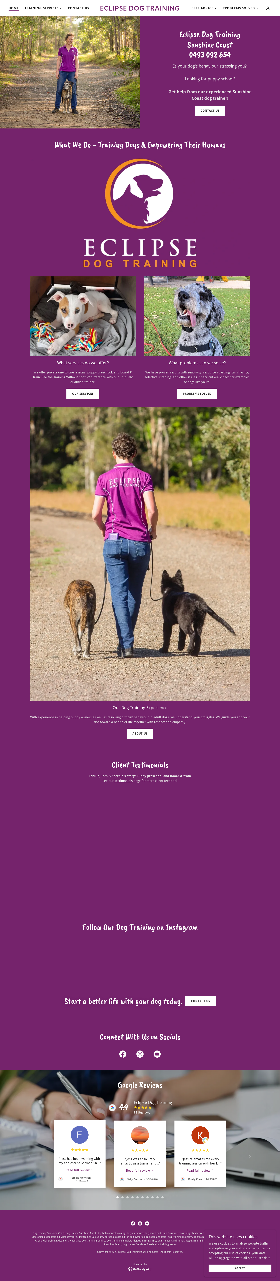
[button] (43, 8)
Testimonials (123, 781)
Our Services (82, 393)
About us (139, 733)
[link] (140, 9)
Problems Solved (197, 393)
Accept (240, 1268)
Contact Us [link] (78, 8)
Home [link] (14, 8)
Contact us (210, 110)
